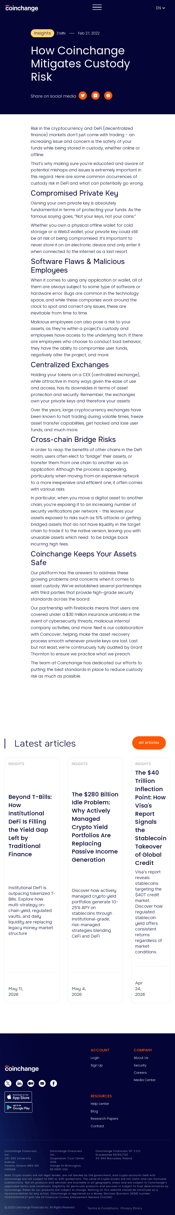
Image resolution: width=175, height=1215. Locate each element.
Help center (100, 1103)
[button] (163, 8)
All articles (149, 742)
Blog (94, 1111)
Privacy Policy (131, 1208)
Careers (140, 1072)
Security (140, 1065)
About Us (141, 1057)
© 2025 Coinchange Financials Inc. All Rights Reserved (39, 1207)
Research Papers (104, 1118)
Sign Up (97, 1065)
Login (95, 1057)
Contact (97, 1126)
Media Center (145, 1080)
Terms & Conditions (103, 1208)
